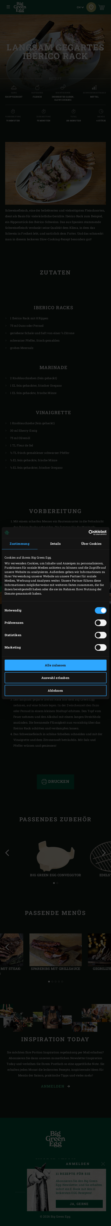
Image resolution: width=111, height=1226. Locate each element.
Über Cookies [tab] (91, 544)
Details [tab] (55, 544)
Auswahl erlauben (55, 678)
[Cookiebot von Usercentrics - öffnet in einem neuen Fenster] (88, 532)
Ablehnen (55, 690)
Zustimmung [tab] (19, 544)
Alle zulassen (55, 665)
